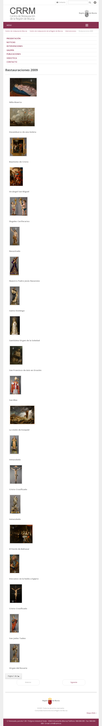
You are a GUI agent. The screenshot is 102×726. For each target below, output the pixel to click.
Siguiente (74, 682)
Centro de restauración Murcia (16, 31)
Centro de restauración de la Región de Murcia (46, 31)
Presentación (14, 38)
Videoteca (12, 58)
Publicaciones (14, 54)
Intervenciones (70, 31)
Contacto (12, 62)
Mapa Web (91, 713)
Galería (10, 50)
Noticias (11, 42)
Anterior (28, 682)
